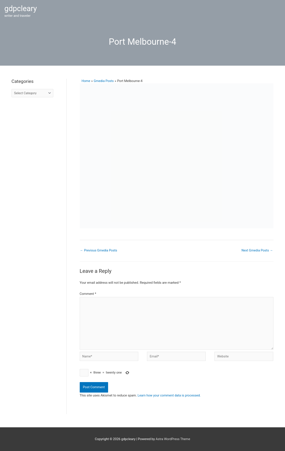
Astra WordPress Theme (173, 439)
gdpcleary (21, 7)
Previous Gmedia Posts (99, 249)
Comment (88, 292)
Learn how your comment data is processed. (170, 395)
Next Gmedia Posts (257, 249)
